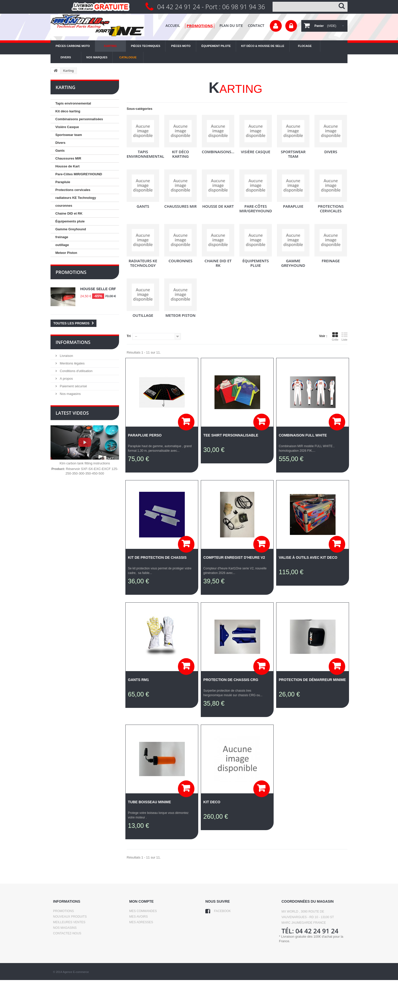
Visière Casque (67, 127)
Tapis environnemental (73, 103)
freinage (61, 237)
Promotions (71, 272)
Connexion (291, 26)
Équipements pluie (70, 221)
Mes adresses (141, 922)
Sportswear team (68, 135)
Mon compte (141, 901)
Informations (73, 342)
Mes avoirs (138, 916)
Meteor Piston (66, 253)
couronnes (63, 205)
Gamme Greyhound (70, 229)
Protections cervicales (72, 190)
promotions (200, 25)
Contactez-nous (67, 933)
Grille (335, 336)
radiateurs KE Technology (75, 198)
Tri (129, 336)
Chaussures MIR (68, 158)
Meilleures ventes (69, 922)
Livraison (66, 356)
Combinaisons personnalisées (79, 119)
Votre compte (276, 26)
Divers (60, 143)
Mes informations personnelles (157, 928)
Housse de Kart (67, 166)
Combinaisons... (218, 151)
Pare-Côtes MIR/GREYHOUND (78, 174)
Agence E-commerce (76, 987)
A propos (66, 378)
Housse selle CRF (98, 289)
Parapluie (62, 182)
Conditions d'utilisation (76, 371)
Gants (60, 150)
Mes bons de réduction (149, 933)
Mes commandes (143, 911)
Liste (344, 336)
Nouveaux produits (70, 916)
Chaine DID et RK (68, 213)
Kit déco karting (67, 111)
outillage (62, 245)
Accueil (172, 25)
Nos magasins (70, 394)
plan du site (231, 25)
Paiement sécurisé (73, 386)
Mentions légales (72, 363)
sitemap (60, 950)
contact (256, 25)
